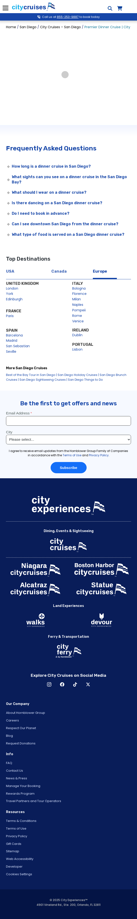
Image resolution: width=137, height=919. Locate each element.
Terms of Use (16, 828)
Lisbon (77, 349)
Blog (9, 735)
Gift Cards (13, 844)
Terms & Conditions (21, 821)
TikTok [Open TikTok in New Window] (75, 684)
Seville (11, 351)
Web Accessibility (19, 859)
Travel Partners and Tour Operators (33, 801)
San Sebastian (18, 346)
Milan (76, 299)
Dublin (77, 335)
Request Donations (21, 743)
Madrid (11, 340)
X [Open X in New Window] (88, 684)
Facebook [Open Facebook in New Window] (62, 684)
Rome (77, 315)
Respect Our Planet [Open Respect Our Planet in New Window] (21, 728)
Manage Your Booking (23, 786)
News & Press (16, 778)
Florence (79, 293)
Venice (78, 321)
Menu (5, 8)
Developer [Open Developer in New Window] (14, 866)
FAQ (9, 763)
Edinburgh (14, 299)
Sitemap (12, 851)
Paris (10, 316)
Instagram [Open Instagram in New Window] (49, 684)
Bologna (79, 288)
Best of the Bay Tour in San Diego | (31, 375)
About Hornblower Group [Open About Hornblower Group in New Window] (25, 712)
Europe (100, 271)
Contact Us (14, 770)
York (9, 293)
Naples (77, 304)
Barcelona (14, 335)
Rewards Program (20, 793)
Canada (59, 271)
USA (10, 271)
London (12, 288)
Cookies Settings (19, 874)
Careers (12, 720)
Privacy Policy (16, 836)
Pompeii (79, 310)
